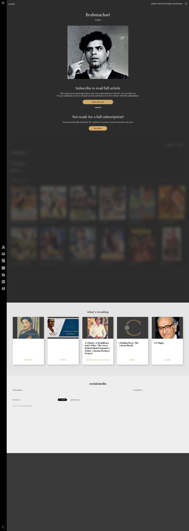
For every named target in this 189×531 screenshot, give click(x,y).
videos (63, 359)
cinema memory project (98, 359)
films (132, 359)
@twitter (16, 400)
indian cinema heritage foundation (166, 3)
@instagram (17, 390)
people (12, 4)
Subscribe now (97, 102)
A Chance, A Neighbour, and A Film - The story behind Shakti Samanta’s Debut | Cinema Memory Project (97, 348)
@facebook (75, 400)
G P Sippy (159, 343)
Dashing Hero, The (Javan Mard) (129, 344)
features (28, 359)
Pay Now (98, 128)
